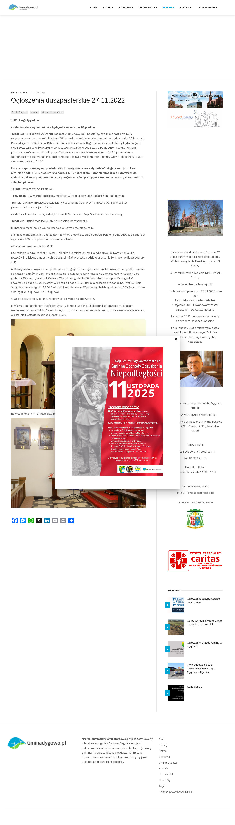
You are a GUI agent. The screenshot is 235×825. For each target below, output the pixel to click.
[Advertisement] (117, 47)
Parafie (169, 7)
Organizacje (148, 7)
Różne (108, 7)
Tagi (161, 786)
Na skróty (164, 780)
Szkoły (185, 7)
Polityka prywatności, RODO (176, 791)
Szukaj (163, 745)
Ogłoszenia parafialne (52, 112)
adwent (34, 112)
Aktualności (166, 774)
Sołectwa (125, 7)
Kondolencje (194, 686)
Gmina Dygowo (207, 7)
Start (93, 7)
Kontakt (163, 768)
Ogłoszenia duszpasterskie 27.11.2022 (68, 100)
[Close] (176, 339)
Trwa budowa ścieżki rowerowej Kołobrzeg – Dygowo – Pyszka (201, 668)
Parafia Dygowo (19, 112)
